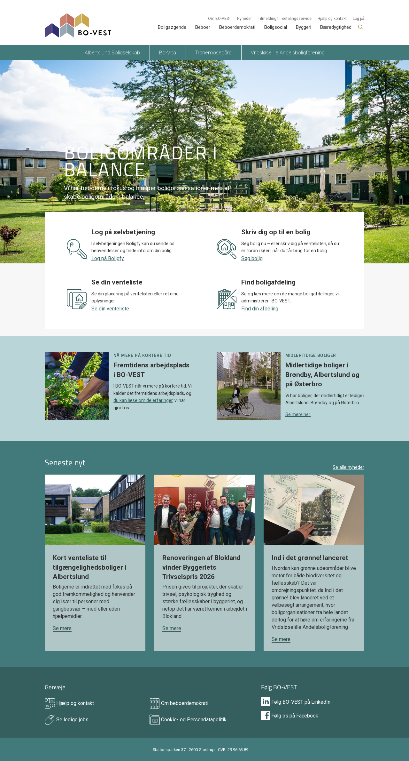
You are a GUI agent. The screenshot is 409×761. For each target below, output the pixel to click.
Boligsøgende (172, 27)
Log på (358, 18)
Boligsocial (275, 27)
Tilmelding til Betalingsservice (285, 18)
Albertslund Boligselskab (112, 53)
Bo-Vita (167, 53)
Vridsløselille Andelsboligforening (288, 53)
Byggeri (303, 27)
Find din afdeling (259, 309)
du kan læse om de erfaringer (143, 400)
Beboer (202, 27)
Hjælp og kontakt (332, 18)
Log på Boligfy (107, 258)
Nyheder (244, 18)
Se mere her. (298, 414)
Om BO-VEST (219, 18)
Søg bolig (252, 258)
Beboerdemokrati (237, 27)
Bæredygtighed (335, 27)
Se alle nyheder (348, 467)
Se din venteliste (110, 309)
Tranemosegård (213, 53)
